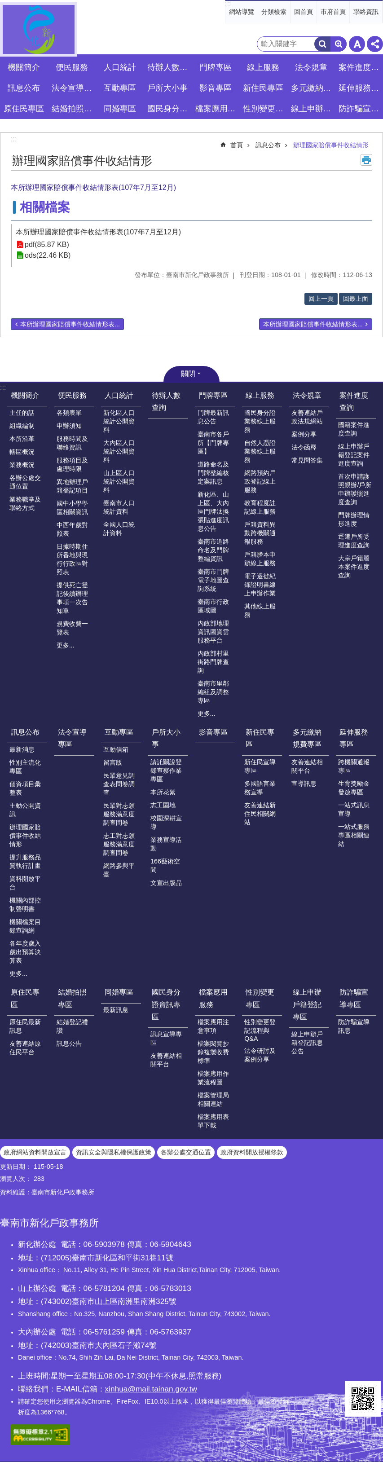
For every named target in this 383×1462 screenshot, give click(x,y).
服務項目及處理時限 (72, 464)
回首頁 (303, 11)
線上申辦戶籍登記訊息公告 (307, 1042)
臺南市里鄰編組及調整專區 (213, 692)
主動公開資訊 (25, 810)
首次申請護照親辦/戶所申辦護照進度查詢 (354, 489)
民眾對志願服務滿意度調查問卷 (119, 814)
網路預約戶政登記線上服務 (260, 481)
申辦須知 (69, 425)
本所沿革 (22, 438)
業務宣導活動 (166, 844)
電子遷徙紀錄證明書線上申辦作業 (260, 584)
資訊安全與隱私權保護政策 (113, 1152)
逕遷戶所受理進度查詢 (354, 541)
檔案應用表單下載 (213, 1121)
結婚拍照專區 (72, 998)
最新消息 (22, 749)
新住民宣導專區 (260, 766)
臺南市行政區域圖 (213, 606)
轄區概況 (22, 451)
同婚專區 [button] (120, 108)
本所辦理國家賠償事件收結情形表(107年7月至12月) (98, 232)
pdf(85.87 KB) (47, 244)
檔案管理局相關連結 (213, 1099)
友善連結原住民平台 (25, 1048)
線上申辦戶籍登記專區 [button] (312, 108)
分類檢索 (273, 11)
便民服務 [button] (72, 67)
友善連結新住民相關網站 (260, 813)
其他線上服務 (260, 610)
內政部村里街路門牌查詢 (213, 662)
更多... (66, 645)
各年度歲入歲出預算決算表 (25, 952)
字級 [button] (357, 44)
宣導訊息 (304, 783)
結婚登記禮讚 (72, 1026)
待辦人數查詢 (168, 67)
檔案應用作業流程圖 (213, 1078)
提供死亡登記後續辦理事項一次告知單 (72, 597)
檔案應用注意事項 (213, 1026)
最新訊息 (115, 1009)
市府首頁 (333, 11)
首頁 (236, 145)
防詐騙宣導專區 (353, 998)
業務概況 (22, 464)
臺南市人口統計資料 (119, 507)
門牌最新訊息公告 (213, 417)
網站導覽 (241, 11)
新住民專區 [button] (263, 88)
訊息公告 (69, 1043)
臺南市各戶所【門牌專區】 (213, 443)
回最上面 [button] (355, 298)
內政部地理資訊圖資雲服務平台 (213, 632)
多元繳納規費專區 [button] (312, 88)
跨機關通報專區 (354, 766)
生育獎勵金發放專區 (354, 788)
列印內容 (366, 160)
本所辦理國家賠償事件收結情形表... (70, 324)
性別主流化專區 (25, 767)
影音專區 (215, 88)
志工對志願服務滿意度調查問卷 (119, 844)
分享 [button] (375, 44)
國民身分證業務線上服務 (260, 421)
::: (228, 4)
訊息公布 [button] (24, 88)
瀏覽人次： (15, 1178)
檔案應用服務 (213, 998)
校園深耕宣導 (166, 822)
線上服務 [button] (263, 67)
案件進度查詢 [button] (360, 67)
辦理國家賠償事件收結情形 (331, 145)
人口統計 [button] (120, 67)
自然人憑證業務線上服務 (260, 451)
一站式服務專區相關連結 (354, 835)
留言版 (112, 762)
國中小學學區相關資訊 (72, 507)
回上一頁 (321, 298)
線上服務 (260, 395)
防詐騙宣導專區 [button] (360, 108)
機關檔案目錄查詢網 (25, 926)
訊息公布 (268, 145)
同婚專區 (119, 992)
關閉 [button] (188, 374)
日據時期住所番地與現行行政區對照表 (72, 559)
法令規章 (307, 395)
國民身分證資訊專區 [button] (168, 108)
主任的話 (22, 412)
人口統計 (119, 395)
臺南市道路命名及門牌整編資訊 (213, 550)
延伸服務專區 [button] (360, 88)
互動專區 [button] (120, 88)
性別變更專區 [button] (264, 108)
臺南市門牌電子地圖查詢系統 (213, 580)
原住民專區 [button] (24, 108)
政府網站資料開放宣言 (35, 1152)
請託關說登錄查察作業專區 (166, 770)
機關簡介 (25, 395)
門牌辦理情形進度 (354, 519)
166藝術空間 (165, 865)
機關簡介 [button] (24, 67)
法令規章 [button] (311, 67)
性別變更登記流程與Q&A (260, 1030)
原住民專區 (25, 998)
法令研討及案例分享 (260, 1055)
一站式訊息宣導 (354, 809)
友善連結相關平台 (307, 766)
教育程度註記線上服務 (260, 507)
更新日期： (15, 1166)
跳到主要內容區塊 (4, 4)
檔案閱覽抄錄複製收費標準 (213, 1052)
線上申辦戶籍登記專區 (307, 1004)
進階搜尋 (338, 44)
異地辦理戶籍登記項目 (72, 486)
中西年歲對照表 (72, 529)
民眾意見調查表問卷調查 (119, 784)
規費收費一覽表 (72, 628)
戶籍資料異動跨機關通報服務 (260, 533)
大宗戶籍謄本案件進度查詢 (354, 567)
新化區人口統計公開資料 (119, 421)
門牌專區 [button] (215, 67)
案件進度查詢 (353, 401)
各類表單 (69, 412)
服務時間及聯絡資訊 (72, 443)
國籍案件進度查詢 (354, 429)
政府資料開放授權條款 (251, 1152)
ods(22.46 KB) (47, 255)
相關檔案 (45, 207)
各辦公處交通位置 (25, 482)
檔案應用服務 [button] (216, 108)
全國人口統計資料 (119, 529)
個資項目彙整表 (25, 788)
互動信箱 (115, 749)
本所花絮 (163, 792)
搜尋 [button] (322, 44)
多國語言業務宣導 (260, 788)
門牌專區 (213, 395)
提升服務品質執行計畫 (25, 861)
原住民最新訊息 (25, 1026)
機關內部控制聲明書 (25, 904)
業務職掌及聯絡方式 (25, 503)
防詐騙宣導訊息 (354, 1026)
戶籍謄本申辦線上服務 (260, 559)
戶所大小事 (166, 738)
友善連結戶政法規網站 (307, 417)
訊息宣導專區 (166, 1038)
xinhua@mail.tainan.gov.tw (151, 1388)
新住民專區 (260, 738)
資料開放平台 (25, 883)
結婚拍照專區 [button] (73, 108)
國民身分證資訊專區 (166, 1004)
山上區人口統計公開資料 (119, 481)
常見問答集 (307, 460)
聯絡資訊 (366, 11)
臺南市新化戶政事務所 (38, 29)
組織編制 (22, 425)
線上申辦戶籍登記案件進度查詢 (354, 455)
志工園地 (163, 805)
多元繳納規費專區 (307, 738)
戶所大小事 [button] (167, 88)
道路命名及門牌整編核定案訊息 (213, 473)
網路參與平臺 (119, 870)
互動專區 (119, 732)
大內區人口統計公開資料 (119, 451)
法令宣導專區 (73, 88)
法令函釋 (304, 447)
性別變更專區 (260, 998)
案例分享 (304, 434)
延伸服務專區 (353, 738)
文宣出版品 (166, 882)
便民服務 (72, 395)
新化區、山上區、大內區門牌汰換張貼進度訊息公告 (213, 511)
